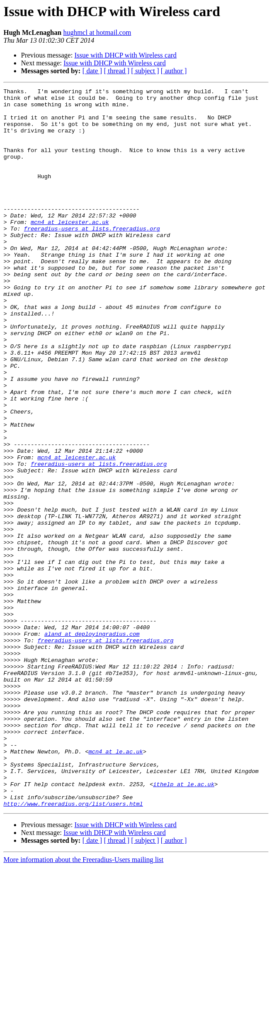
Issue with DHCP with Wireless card (126, 55)
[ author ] (174, 71)
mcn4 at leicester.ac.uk (70, 249)
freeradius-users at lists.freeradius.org (92, 257)
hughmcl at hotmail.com (97, 32)
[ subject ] (145, 71)
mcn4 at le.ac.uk (115, 885)
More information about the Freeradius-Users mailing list (83, 1003)
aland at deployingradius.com (91, 743)
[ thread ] (116, 71)
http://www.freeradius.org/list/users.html (73, 947)
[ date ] (92, 71)
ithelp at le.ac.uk (183, 924)
